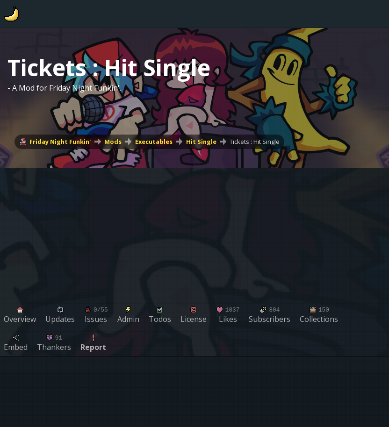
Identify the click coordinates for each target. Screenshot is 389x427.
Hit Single (201, 141)
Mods (113, 141)
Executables (154, 141)
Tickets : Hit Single (255, 141)
